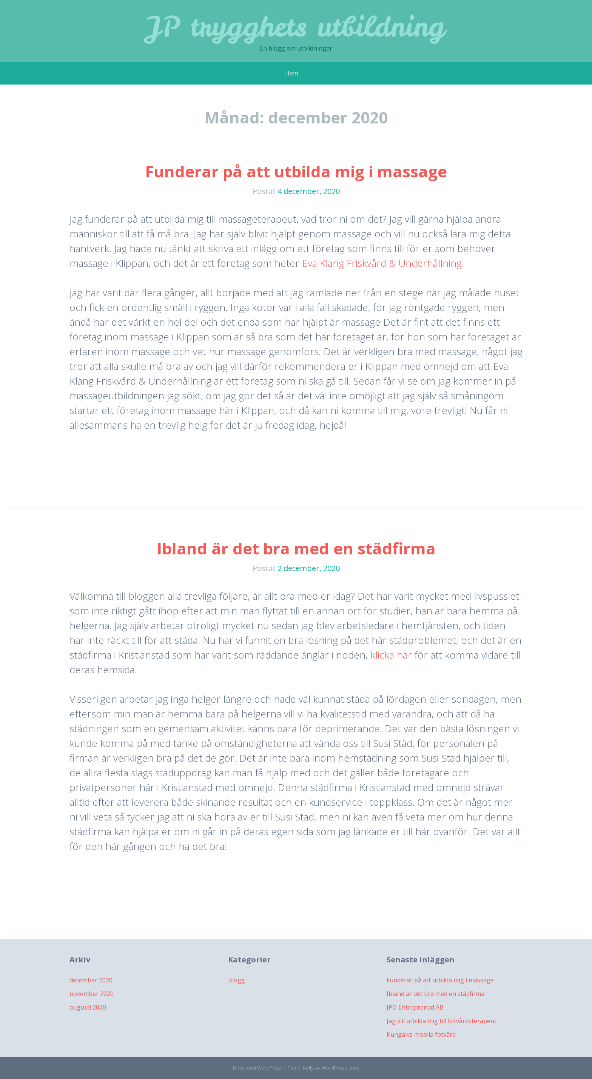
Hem (291, 73)
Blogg (236, 980)
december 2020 (91, 980)
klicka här (391, 655)
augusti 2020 (87, 1007)
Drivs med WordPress (258, 1067)
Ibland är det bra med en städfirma (296, 548)
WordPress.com (340, 1067)
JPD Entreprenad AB (415, 1007)
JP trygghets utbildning (296, 26)
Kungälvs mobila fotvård (421, 1034)
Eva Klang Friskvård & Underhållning (382, 263)
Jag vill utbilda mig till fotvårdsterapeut (441, 1021)
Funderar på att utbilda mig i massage (296, 171)
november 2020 (91, 994)
